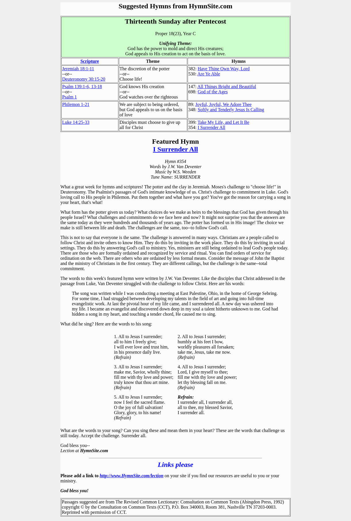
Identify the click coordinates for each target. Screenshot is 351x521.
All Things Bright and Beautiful (226, 86)
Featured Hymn (175, 141)
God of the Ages (213, 91)
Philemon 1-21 (75, 104)
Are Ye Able (208, 73)
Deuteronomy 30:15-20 (83, 79)
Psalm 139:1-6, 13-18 (82, 86)
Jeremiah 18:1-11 (78, 68)
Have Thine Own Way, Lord (224, 68)
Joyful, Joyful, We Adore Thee (223, 104)
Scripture (89, 61)
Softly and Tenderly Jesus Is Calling (231, 109)
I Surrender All (211, 127)
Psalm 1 (69, 96)
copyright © (73, 507)
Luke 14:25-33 (75, 122)
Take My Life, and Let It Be (223, 122)
